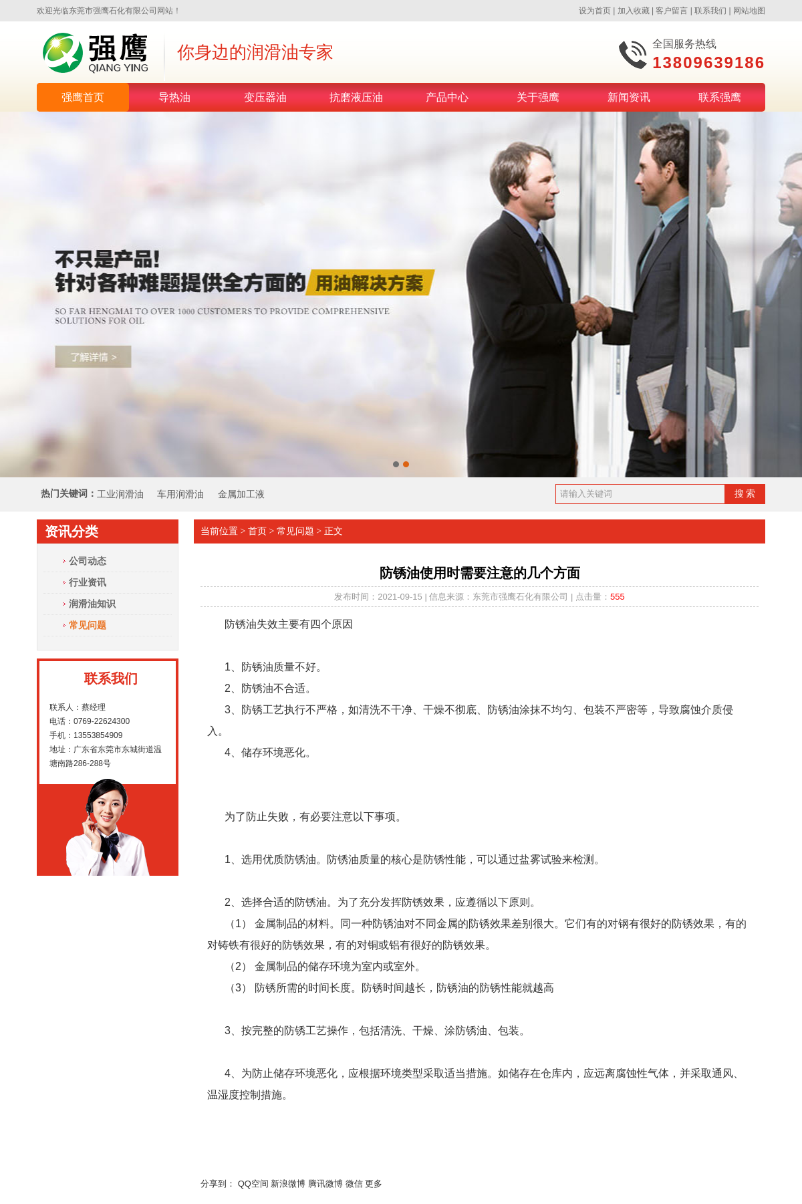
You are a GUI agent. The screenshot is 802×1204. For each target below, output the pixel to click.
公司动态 (87, 561)
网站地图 (749, 10)
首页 (257, 531)
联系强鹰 (719, 97)
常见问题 (87, 625)
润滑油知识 (92, 603)
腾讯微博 (325, 1184)
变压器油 (265, 97)
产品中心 (447, 97)
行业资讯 (87, 582)
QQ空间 (253, 1184)
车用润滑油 (182, 494)
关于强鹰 (538, 97)
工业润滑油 (120, 494)
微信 (354, 1184)
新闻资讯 (629, 97)
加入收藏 (634, 10)
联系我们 (710, 10)
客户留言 (672, 10)
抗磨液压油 (356, 97)
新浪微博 (288, 1184)
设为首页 (595, 10)
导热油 (174, 97)
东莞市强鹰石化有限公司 (113, 10)
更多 (373, 1184)
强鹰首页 (82, 97)
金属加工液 (241, 494)
